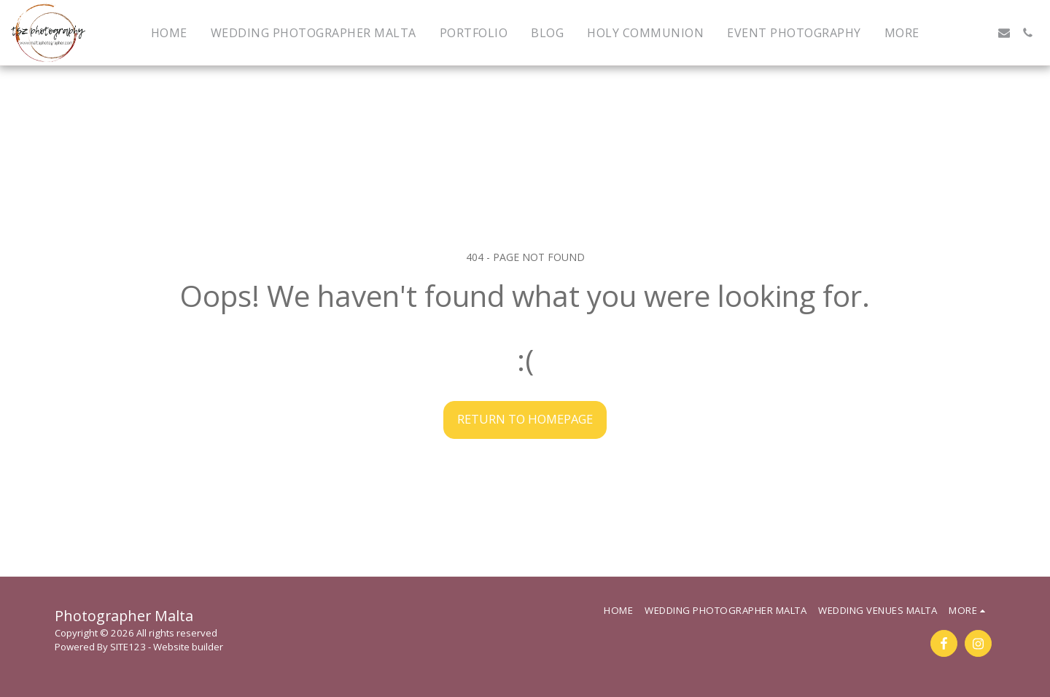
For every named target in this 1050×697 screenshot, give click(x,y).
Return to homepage (525, 418)
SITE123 (128, 646)
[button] (957, 33)
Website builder (188, 646)
